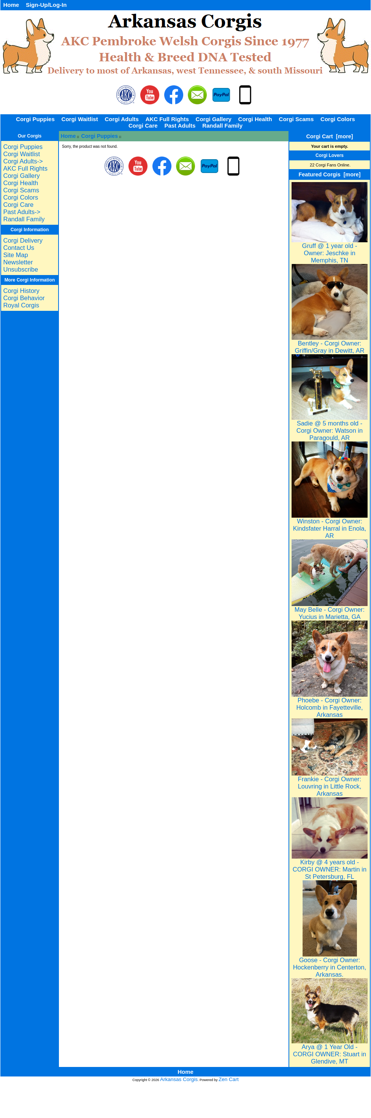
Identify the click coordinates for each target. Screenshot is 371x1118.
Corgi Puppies (99, 136)
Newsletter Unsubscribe (20, 266)
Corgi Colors (337, 119)
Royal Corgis (21, 305)
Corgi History (21, 290)
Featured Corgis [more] (329, 174)
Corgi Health (255, 119)
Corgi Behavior (23, 297)
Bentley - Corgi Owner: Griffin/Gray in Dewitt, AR (330, 344)
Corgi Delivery (23, 240)
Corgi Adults (121, 119)
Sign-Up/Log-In (46, 5)
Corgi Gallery (213, 119)
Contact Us (18, 247)
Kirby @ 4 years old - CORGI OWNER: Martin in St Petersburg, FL (330, 866)
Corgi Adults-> (23, 161)
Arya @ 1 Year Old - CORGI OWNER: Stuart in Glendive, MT (330, 1051)
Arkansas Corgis (179, 1079)
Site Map (15, 254)
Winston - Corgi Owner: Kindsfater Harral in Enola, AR (330, 525)
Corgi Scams (296, 119)
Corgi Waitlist (80, 119)
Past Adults (179, 125)
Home (11, 5)
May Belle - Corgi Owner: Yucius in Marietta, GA (330, 610)
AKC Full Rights (167, 119)
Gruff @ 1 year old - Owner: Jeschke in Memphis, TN (330, 250)
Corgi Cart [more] (329, 136)
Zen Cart (229, 1079)
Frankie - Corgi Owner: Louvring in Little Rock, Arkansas (330, 783)
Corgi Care (143, 125)
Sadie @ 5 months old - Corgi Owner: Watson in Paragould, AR (330, 427)
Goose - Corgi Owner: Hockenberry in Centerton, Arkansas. (329, 964)
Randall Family (222, 125)
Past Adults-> (21, 211)
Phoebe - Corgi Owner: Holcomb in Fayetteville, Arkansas (330, 704)
